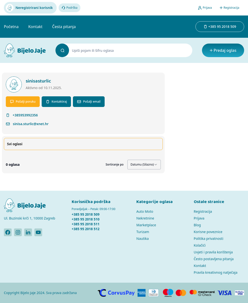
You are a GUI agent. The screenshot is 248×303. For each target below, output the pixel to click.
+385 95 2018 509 (86, 214)
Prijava (199, 218)
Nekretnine (145, 218)
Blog (197, 225)
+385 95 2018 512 (86, 229)
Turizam (142, 231)
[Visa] (224, 292)
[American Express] (141, 293)
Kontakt (35, 26)
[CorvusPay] (116, 293)
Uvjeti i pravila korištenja (213, 252)
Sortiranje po (115, 165)
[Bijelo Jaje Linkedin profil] (28, 232)
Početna (11, 26)
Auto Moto (144, 211)
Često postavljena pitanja (214, 259)
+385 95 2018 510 (86, 219)
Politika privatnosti (208, 238)
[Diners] (153, 293)
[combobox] (144, 164)
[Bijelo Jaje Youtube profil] (38, 232)
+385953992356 (25, 115)
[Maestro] (168, 293)
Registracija (203, 211)
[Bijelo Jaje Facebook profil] (8, 232)
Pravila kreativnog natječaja (216, 272)
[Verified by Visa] (239, 292)
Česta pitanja (64, 26)
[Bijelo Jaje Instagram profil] (18, 232)
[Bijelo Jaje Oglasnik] (25, 50)
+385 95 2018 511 (86, 224)
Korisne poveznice (208, 231)
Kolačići (200, 245)
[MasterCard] (181, 292)
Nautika (142, 238)
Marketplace (146, 225)
